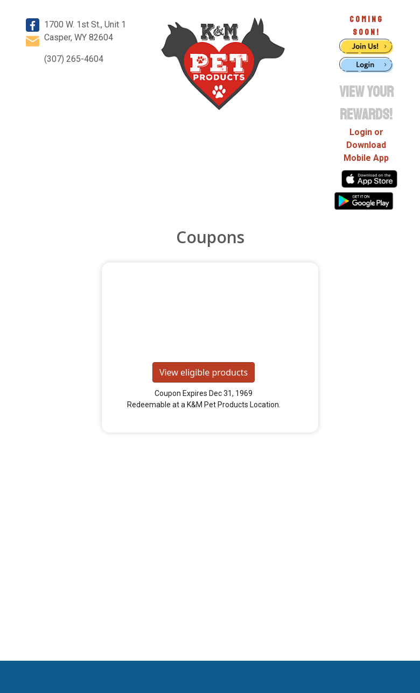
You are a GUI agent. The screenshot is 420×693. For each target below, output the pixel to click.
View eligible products (203, 372)
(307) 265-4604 (73, 59)
